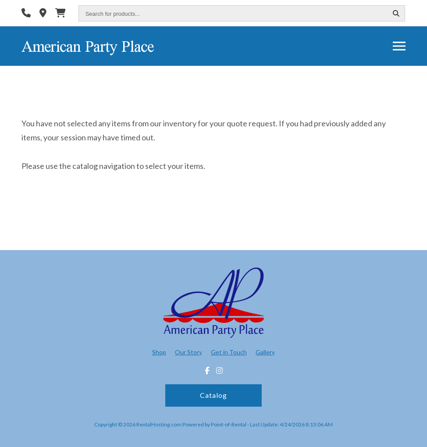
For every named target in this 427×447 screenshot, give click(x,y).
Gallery (265, 352)
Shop (159, 352)
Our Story (188, 352)
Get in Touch (229, 352)
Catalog (213, 395)
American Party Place (87, 46)
